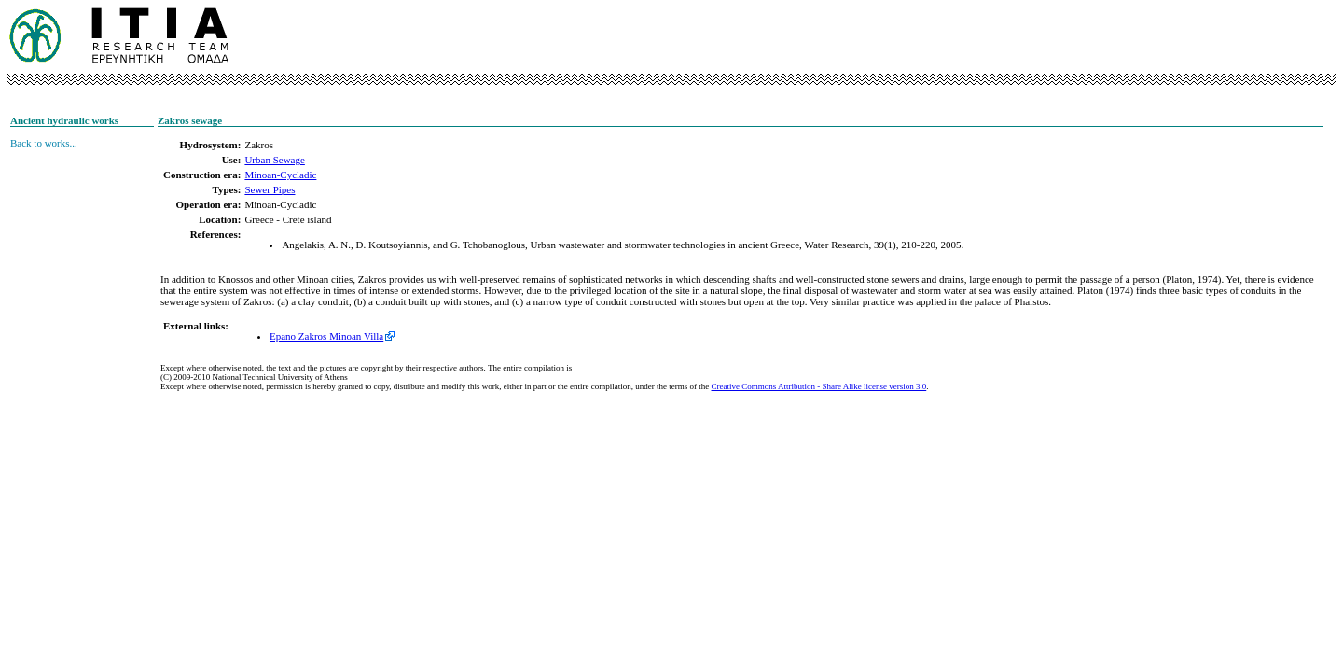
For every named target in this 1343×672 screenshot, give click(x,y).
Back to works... (43, 142)
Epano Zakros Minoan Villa (326, 336)
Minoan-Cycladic (280, 174)
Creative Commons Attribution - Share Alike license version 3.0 (819, 386)
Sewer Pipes (269, 189)
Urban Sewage (274, 159)
